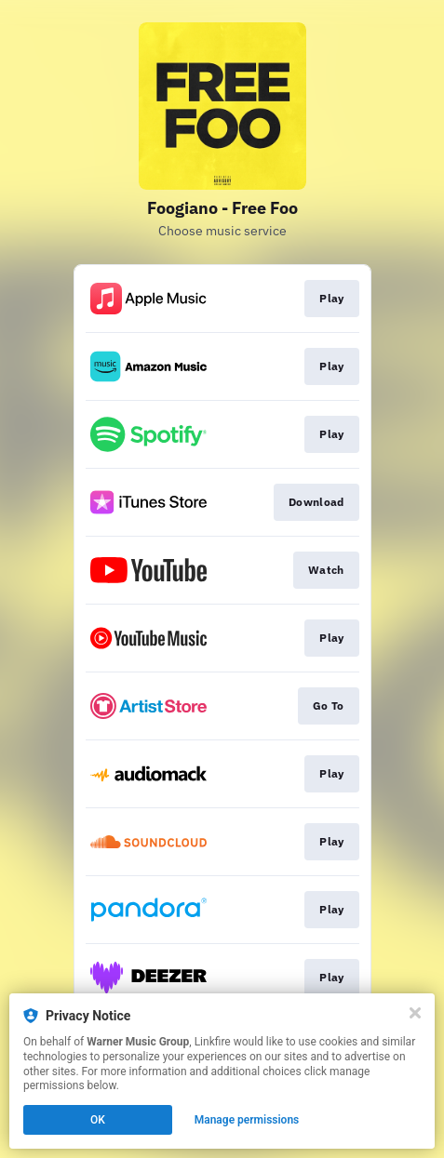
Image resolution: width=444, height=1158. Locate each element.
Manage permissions (247, 1119)
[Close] (415, 1013)
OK (97, 1119)
